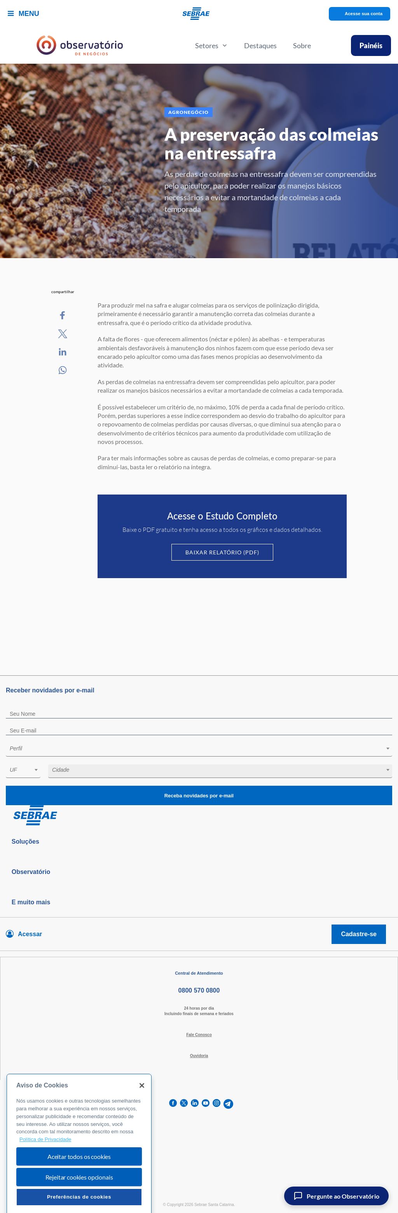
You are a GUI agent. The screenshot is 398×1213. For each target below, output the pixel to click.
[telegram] (228, 1104)
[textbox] (203, 748)
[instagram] (216, 1104)
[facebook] (173, 1104)
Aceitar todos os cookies (79, 1175)
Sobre (302, 45)
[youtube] (205, 1104)
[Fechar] (141, 1104)
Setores (211, 45)
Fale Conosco (199, 1035)
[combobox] (199, 750)
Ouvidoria (199, 1056)
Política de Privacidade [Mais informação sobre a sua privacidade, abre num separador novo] (45, 1158)
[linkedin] (195, 1104)
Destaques (260, 45)
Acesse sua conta (363, 13)
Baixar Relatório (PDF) (222, 552)
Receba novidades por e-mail (199, 796)
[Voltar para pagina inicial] (199, 815)
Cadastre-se (359, 934)
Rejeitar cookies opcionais (79, 1196)
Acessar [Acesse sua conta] (30, 934)
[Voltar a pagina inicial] (199, 13)
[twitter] (184, 1104)
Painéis (371, 45)
